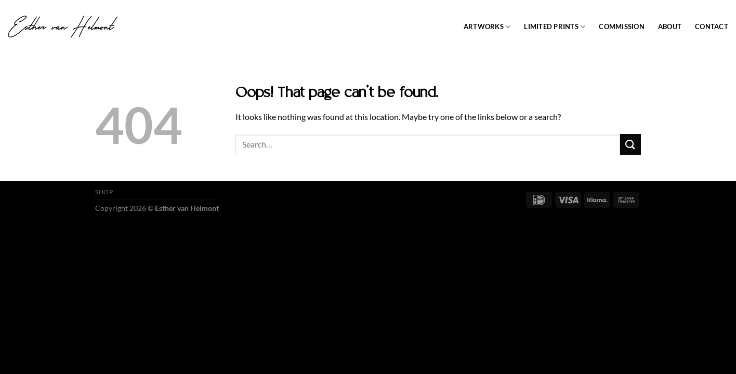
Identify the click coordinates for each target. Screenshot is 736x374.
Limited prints (554, 27)
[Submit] (630, 144)
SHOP (104, 192)
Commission (622, 26)
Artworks (487, 27)
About (669, 26)
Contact (711, 26)
